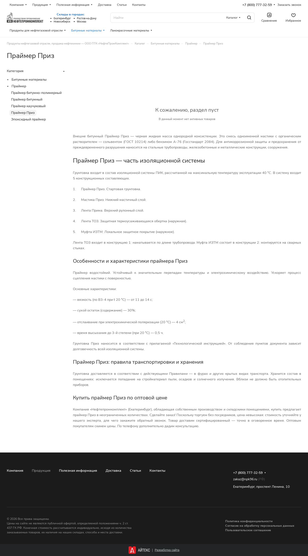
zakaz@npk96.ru (245, 479)
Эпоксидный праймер (28, 119)
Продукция (41, 470)
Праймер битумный (26, 99)
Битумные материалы (29, 79)
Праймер (19, 86)
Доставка (113, 470)
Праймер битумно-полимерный (36, 92)
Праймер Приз (23, 112)
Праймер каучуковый (28, 106)
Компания (15, 470)
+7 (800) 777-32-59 (257, 5)
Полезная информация (78, 470)
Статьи (135, 470)
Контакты (157, 470)
